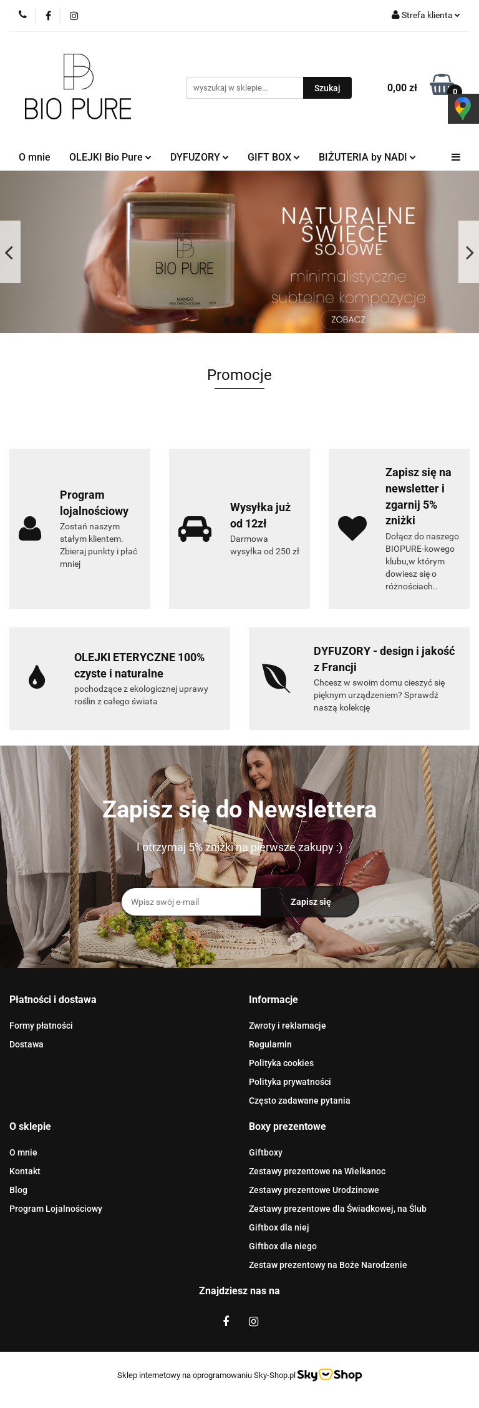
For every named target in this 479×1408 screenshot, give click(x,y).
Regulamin (270, 1044)
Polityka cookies (281, 1063)
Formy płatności (41, 1026)
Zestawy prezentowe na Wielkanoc (317, 1171)
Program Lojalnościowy (55, 1209)
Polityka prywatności (290, 1082)
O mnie (35, 157)
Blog (18, 1190)
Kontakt (25, 1171)
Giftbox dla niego (283, 1246)
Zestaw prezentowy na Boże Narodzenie (328, 1265)
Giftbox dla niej (279, 1227)
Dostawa (26, 1044)
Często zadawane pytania (300, 1101)
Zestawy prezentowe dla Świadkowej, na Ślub (338, 1209)
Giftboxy (266, 1152)
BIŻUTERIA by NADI (367, 157)
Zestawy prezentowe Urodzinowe (314, 1190)
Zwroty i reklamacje (287, 1026)
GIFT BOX (274, 157)
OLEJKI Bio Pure (110, 157)
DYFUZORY (199, 157)
